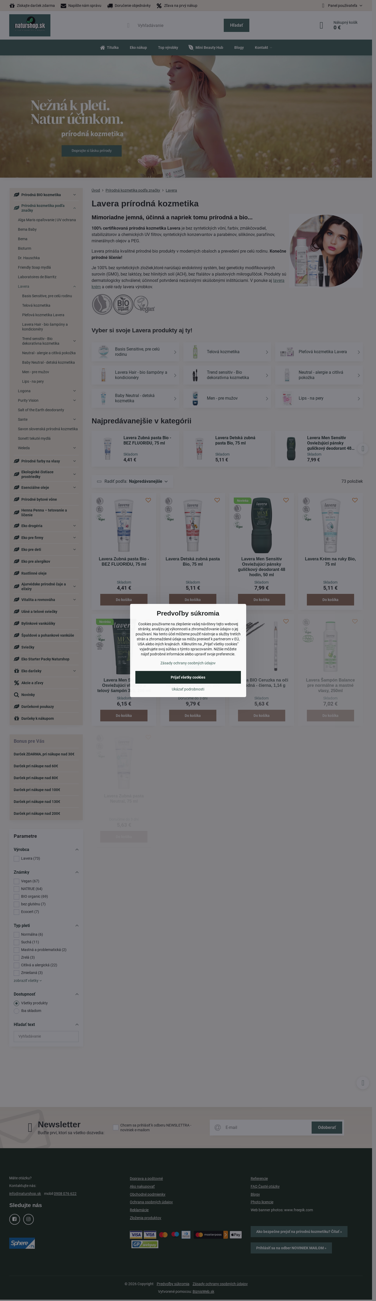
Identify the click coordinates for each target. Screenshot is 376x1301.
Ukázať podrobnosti (188, 689)
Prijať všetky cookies (188, 677)
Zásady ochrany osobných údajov (188, 663)
